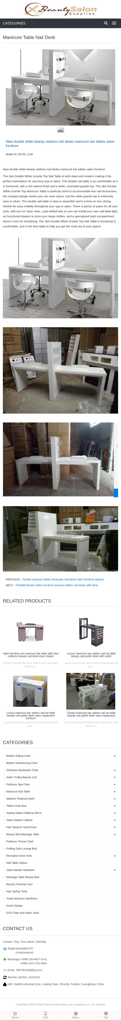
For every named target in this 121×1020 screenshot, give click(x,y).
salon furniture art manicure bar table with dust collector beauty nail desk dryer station (31, 655)
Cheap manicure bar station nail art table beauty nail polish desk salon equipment (91, 714)
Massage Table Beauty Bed (22, 877)
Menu (76, 1015)
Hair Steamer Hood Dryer (21, 827)
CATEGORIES (14, 23)
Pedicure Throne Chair (20, 841)
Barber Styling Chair (18, 755)
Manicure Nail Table (18, 791)
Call (45, 1015)
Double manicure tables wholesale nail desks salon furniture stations (63, 579)
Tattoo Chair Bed (16, 805)
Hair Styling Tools (16, 891)
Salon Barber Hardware (20, 870)
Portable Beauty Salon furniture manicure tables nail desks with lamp (57, 585)
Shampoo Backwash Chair (22, 770)
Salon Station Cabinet (19, 820)
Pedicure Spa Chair (18, 784)
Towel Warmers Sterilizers (21, 898)
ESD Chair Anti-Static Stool (22, 912)
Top (106, 1015)
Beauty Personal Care (19, 884)
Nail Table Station (16, 862)
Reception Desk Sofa (19, 855)
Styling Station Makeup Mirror (24, 812)
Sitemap (100, 1004)
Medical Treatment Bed (20, 798)
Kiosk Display (14, 905)
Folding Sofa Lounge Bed (21, 848)
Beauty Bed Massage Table (22, 834)
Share (15, 1015)
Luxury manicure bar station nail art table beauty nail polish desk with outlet (91, 655)
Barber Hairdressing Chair (22, 763)
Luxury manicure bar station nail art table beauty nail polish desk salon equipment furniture (30, 715)
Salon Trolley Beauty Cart (21, 777)
